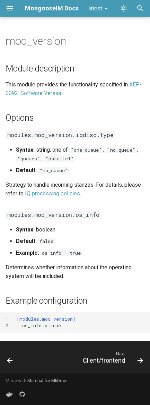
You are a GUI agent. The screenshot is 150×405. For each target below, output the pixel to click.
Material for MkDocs (47, 380)
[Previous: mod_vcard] (10, 359)
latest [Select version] (95, 8)
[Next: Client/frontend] (112, 359)
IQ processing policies (52, 193)
